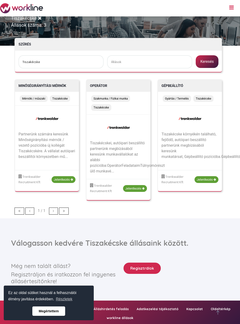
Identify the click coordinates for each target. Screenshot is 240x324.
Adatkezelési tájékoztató (157, 309)
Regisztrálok (142, 268)
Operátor (98, 86)
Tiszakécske (26, 18)
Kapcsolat (194, 309)
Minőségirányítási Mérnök (42, 86)
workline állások (120, 318)
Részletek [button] (64, 299)
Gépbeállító (172, 86)
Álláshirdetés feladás (111, 309)
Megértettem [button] (49, 311)
